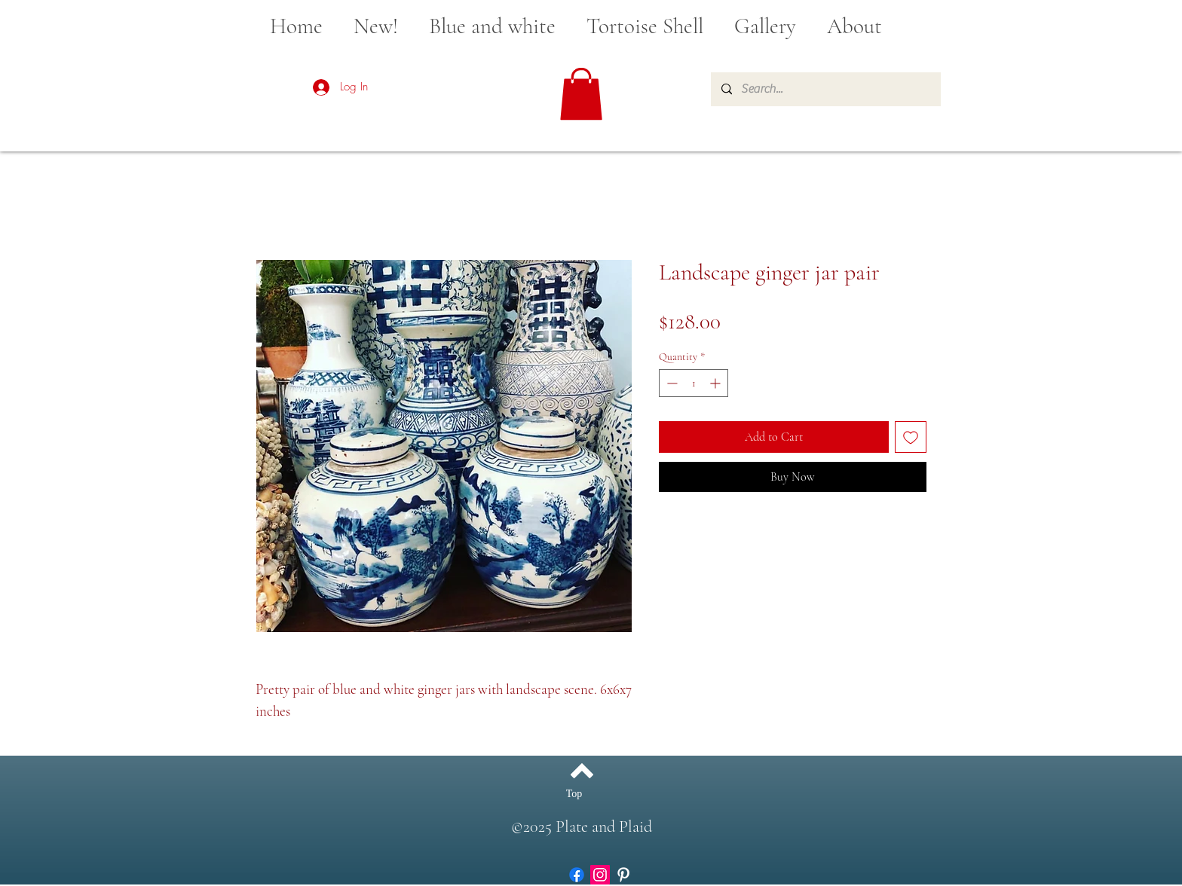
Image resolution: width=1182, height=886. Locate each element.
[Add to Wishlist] (910, 437)
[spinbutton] (693, 383)
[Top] (574, 793)
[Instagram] (600, 874)
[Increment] (716, 383)
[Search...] (825, 89)
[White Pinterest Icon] (623, 874)
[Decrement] (670, 383)
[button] (581, 94)
